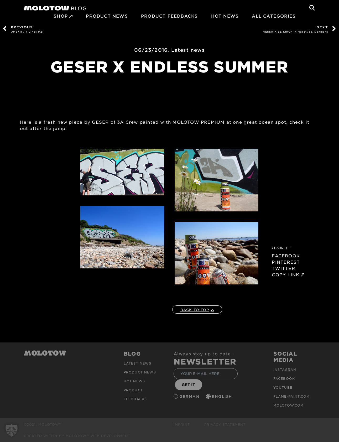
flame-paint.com (291, 396)
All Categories (274, 15)
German (190, 396)
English (222, 396)
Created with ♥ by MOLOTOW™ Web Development (77, 436)
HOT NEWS (225, 15)
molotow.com (288, 405)
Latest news (188, 50)
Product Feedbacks (169, 15)
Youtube (282, 387)
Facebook (284, 378)
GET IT (188, 384)
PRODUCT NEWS (107, 15)
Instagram (285, 369)
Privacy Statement (225, 424)
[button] (11, 430)
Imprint (182, 424)
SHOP (61, 15)
